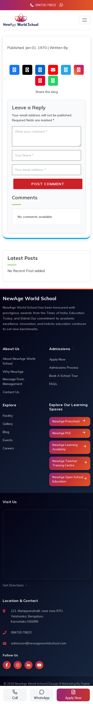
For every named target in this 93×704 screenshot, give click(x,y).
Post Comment (47, 184)
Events (8, 440)
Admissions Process (63, 367)
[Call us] (15, 695)
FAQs (53, 384)
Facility (8, 416)
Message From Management (13, 381)
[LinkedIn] (28, 665)
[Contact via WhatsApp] (42, 695)
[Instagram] (18, 665)
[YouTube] (39, 665)
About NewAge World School (19, 361)
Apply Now (57, 359)
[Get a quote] (73, 695)
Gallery (8, 424)
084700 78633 (21, 632)
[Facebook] (7, 665)
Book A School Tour (63, 376)
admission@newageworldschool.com (38, 643)
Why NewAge (13, 372)
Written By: (59, 47)
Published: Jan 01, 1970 (27, 47)
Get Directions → (15, 585)
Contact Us (11, 392)
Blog (6, 432)
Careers (8, 448)
